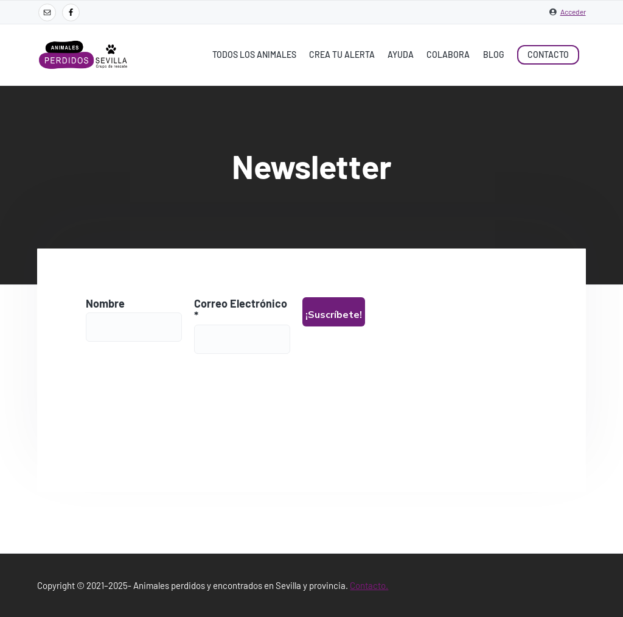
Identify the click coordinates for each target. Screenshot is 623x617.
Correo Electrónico (241, 309)
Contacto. (369, 585)
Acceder (573, 11)
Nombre (105, 303)
